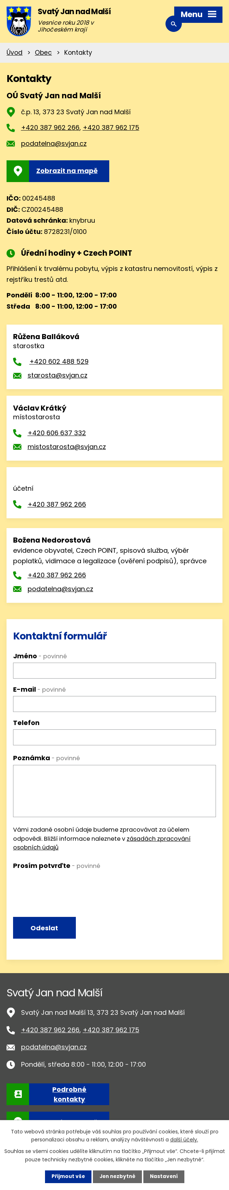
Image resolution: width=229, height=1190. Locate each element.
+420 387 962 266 (50, 127)
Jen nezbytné (117, 1176)
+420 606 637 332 (57, 432)
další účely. (184, 1139)
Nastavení (165, 1176)
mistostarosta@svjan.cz (67, 446)
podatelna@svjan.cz (54, 143)
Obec (43, 52)
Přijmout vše (66, 1176)
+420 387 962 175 (111, 127)
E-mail (39, 689)
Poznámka (46, 757)
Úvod (15, 52)
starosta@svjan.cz (57, 375)
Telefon (26, 722)
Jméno (40, 655)
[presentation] (68, 886)
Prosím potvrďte (56, 865)
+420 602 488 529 (59, 361)
